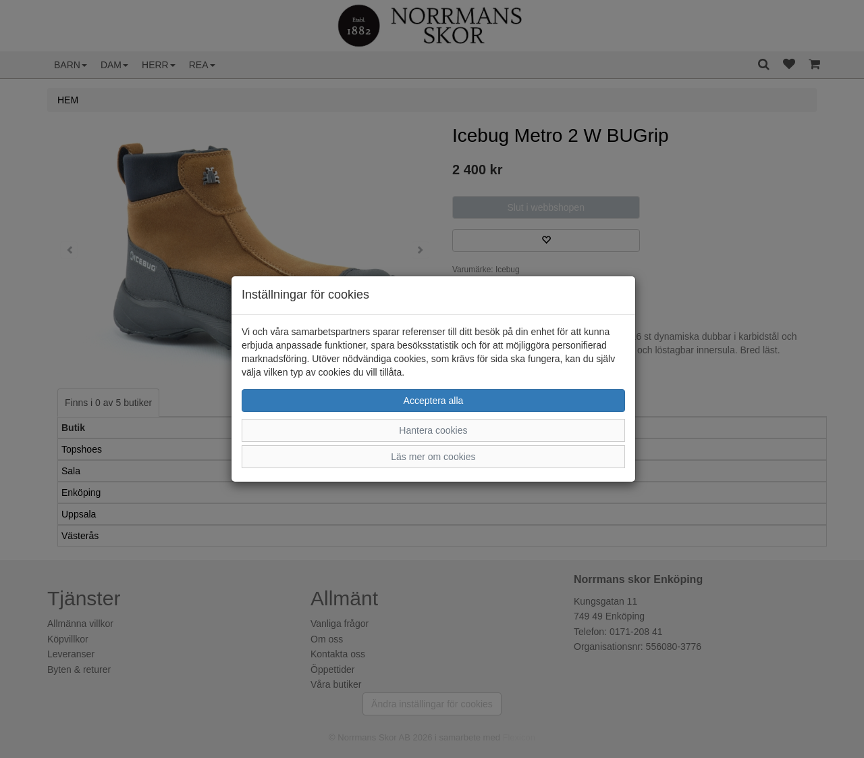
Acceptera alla (434, 400)
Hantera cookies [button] (433, 430)
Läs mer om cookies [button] (433, 456)
